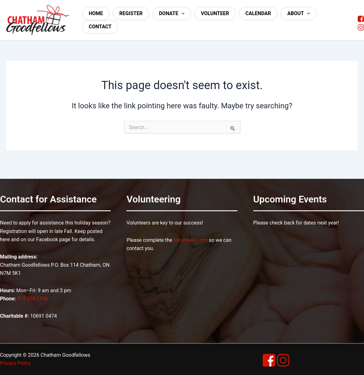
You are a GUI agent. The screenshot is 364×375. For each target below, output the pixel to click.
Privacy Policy (15, 363)
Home (96, 13)
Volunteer (215, 13)
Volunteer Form (190, 240)
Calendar (258, 13)
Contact (100, 27)
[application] (181, 13)
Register (131, 13)
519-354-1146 (32, 299)
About (298, 13)
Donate (171, 13)
